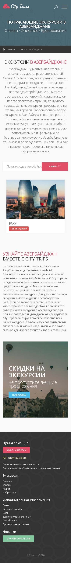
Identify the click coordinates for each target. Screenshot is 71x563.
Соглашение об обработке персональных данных (31, 468)
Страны (7, 485)
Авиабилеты (10, 520)
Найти (55, 166)
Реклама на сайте (13, 509)
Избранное (9, 492)
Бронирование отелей (16, 524)
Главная (7, 481)
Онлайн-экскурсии (18, 538)
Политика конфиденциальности (21, 464)
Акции (6, 488)
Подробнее (19, 394)
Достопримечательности (17, 516)
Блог (5, 513)
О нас (6, 505)
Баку (24, 215)
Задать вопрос (16, 449)
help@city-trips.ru (17, 457)
